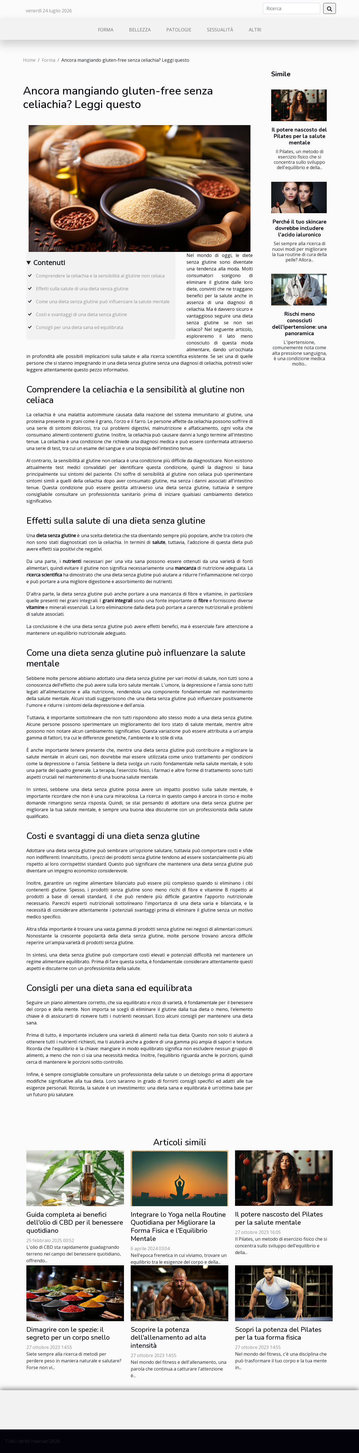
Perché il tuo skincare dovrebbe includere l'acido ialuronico (299, 228)
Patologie (178, 30)
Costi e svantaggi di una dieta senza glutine (81, 314)
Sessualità (220, 30)
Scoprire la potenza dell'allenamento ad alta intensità (168, 1337)
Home (29, 60)
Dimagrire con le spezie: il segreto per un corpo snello (68, 1333)
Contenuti (49, 262)
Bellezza (140, 30)
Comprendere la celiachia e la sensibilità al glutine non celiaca (100, 276)
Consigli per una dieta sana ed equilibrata (79, 327)
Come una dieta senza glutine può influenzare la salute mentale (103, 301)
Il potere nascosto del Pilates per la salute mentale (299, 136)
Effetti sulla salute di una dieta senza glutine (82, 289)
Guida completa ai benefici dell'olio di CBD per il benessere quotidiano (74, 1222)
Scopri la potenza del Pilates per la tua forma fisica (278, 1333)
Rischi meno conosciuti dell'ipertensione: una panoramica (299, 324)
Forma (105, 30)
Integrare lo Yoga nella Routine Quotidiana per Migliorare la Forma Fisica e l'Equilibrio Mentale (178, 1226)
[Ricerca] (291, 8)
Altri (255, 30)
